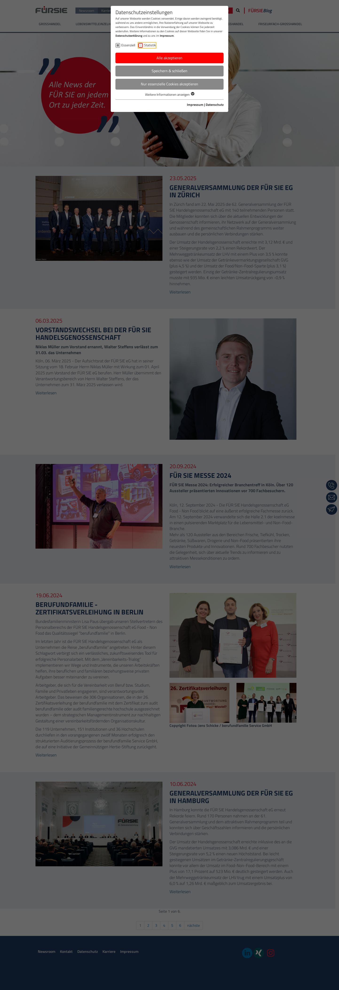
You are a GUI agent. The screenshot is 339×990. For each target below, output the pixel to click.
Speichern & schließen (169, 71)
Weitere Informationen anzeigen (169, 94)
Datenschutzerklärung (128, 35)
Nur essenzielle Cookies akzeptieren (169, 84)
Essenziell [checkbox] (128, 45)
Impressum (167, 35)
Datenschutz (215, 104)
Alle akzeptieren (169, 58)
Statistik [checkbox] (150, 45)
